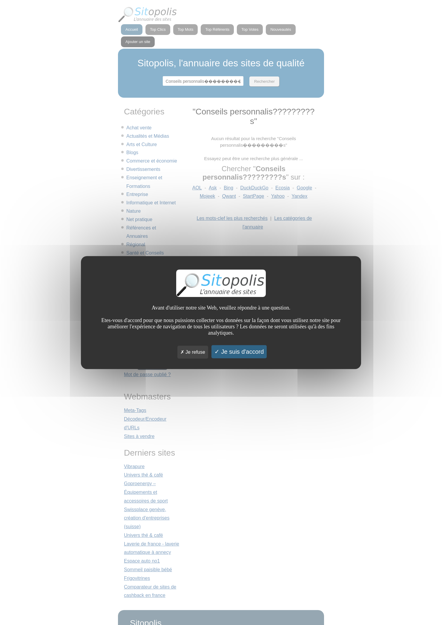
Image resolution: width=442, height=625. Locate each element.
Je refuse (192, 352)
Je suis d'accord (239, 351)
